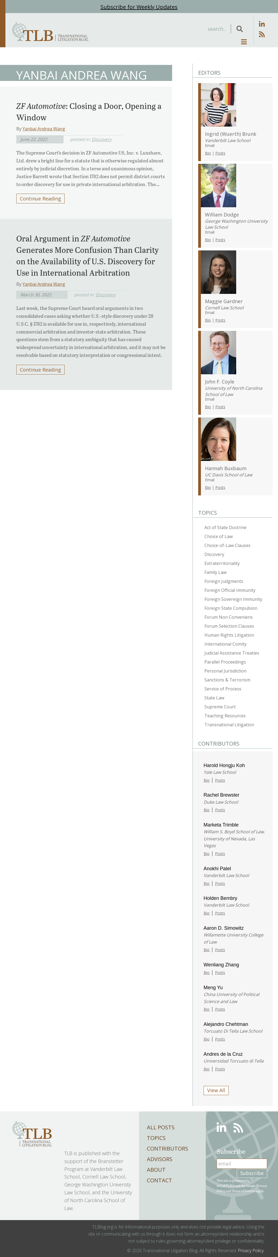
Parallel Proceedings (225, 662)
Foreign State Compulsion (230, 608)
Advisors (159, 1159)
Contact (159, 1180)
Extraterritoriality (222, 563)
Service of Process (222, 689)
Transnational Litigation (229, 725)
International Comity (225, 644)
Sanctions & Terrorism (227, 680)
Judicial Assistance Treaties (231, 653)
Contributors (167, 1148)
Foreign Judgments (223, 581)
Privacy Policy (251, 1250)
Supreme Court (220, 707)
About (156, 1169)
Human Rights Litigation (229, 635)
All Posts (161, 1127)
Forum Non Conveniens (228, 617)
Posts (220, 153)
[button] (239, 29)
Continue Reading (40, 198)
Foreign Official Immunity (229, 590)
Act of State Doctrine (225, 527)
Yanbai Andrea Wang (44, 129)
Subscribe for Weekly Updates (139, 7)
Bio (208, 153)
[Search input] (186, 28)
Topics (156, 1138)
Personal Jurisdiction (225, 671)
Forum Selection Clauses (229, 626)
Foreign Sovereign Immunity (233, 599)
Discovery (101, 139)
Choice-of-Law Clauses (227, 545)
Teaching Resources (225, 716)
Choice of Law (218, 536)
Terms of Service (243, 1191)
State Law (214, 698)
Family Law (215, 572)
